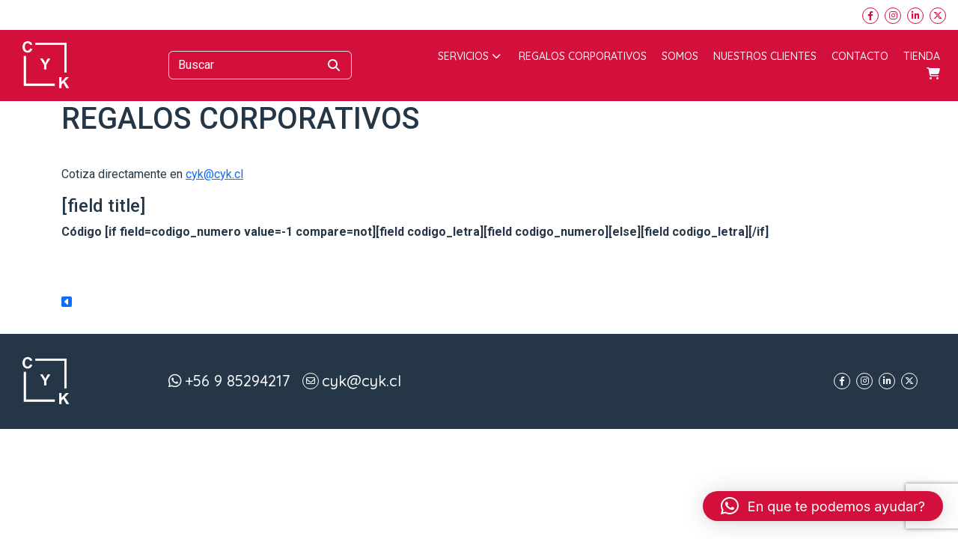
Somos (680, 56)
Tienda (921, 56)
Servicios (469, 56)
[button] (823, 506)
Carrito (933, 73)
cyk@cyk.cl (214, 174)
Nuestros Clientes (765, 56)
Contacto (860, 56)
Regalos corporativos (583, 56)
